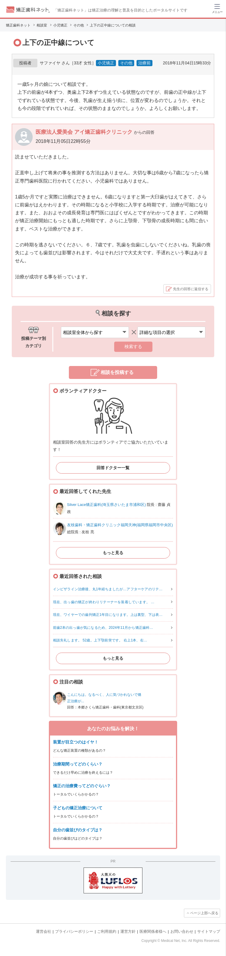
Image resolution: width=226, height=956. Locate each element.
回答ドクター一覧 (113, 467)
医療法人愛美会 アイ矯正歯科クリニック (85, 132)
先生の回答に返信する (190, 289)
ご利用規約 (106, 931)
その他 (126, 63)
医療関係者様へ (152, 931)
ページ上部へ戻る (204, 913)
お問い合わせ (181, 931)
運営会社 (43, 931)
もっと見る (113, 552)
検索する (133, 346)
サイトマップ (208, 931)
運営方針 (128, 931)
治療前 (144, 63)
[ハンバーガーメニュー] (217, 8)
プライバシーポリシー (74, 931)
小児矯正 (106, 63)
